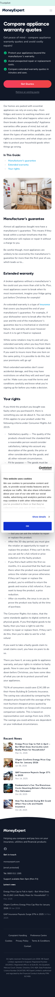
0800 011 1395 (14, 873)
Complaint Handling (18, 935)
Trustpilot (5, 3)
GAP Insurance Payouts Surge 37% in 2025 (24, 914)
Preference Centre (38, 935)
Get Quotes (27, 84)
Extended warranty (18, 164)
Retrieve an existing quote (27, 92)
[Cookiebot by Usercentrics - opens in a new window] (39, 468)
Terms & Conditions (41, 940)
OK (27, 526)
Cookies (8, 940)
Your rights (14, 168)
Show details (39, 516)
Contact (27, 946)
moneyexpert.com (12, 861)
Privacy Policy (22, 940)
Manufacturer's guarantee (22, 160)
